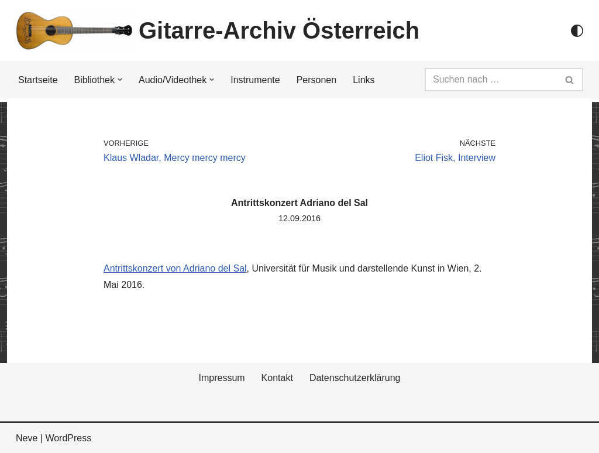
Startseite (38, 80)
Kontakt (277, 378)
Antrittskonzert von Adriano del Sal (175, 268)
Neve (26, 438)
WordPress (68, 438)
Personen (317, 80)
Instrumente (255, 80)
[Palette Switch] (577, 31)
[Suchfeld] (491, 79)
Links (363, 80)
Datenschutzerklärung (355, 378)
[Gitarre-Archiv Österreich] (217, 30)
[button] (120, 79)
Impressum (221, 378)
